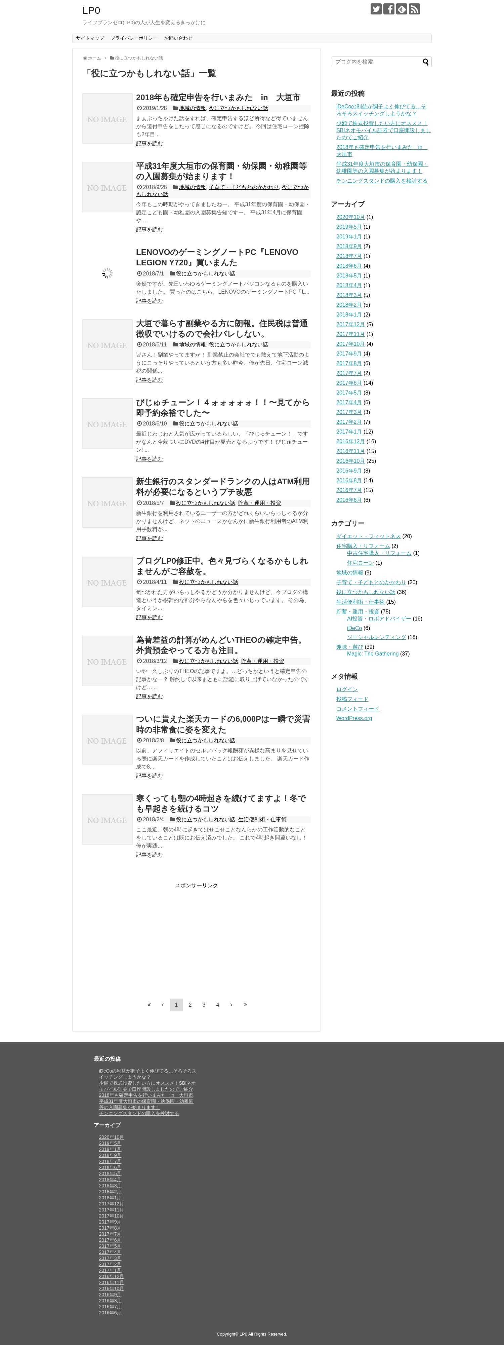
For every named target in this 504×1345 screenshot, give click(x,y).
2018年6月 (349, 266)
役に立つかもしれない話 (238, 108)
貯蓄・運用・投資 (259, 503)
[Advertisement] (138, 936)
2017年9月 (349, 354)
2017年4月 (349, 402)
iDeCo (354, 628)
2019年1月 (349, 236)
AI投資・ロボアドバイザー (379, 619)
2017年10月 (350, 344)
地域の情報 (192, 108)
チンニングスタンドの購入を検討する (382, 181)
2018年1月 (349, 314)
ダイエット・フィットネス (368, 536)
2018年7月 (349, 256)
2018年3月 (349, 295)
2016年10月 (350, 461)
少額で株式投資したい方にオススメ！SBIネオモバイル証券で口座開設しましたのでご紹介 (383, 130)
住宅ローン (360, 563)
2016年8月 (349, 480)
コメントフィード (357, 709)
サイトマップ (90, 38)
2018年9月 (349, 246)
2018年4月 (349, 285)
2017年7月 (349, 373)
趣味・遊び (349, 647)
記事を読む (149, 143)
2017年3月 (349, 412)
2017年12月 (350, 324)
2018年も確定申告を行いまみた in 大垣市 (218, 97)
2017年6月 (349, 383)
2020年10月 (350, 217)
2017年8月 (349, 363)
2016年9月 (349, 471)
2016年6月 (349, 500)
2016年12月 (350, 441)
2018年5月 (349, 275)
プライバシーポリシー (134, 38)
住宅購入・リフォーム (363, 546)
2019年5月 (349, 227)
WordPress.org (354, 718)
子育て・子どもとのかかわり (244, 187)
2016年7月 (349, 490)
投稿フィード (352, 699)
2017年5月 (349, 393)
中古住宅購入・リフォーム (379, 553)
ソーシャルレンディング (376, 637)
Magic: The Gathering (373, 654)
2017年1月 (349, 432)
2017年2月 (349, 422)
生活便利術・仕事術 (262, 819)
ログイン (347, 689)
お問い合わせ (178, 38)
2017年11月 (350, 334)
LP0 (91, 10)
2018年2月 (349, 305)
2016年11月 (350, 451)
